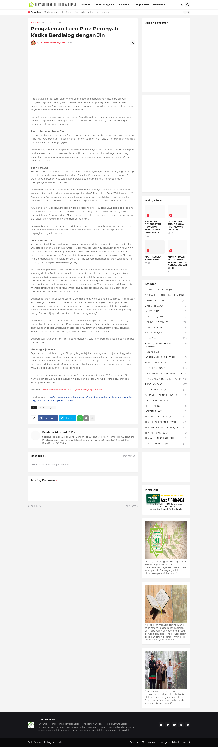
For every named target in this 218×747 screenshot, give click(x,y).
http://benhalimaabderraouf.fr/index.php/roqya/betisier (72, 389)
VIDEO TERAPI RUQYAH (166, 443)
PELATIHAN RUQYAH (166, 368)
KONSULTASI (166, 352)
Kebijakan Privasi (170, 742)
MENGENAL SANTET (166, 362)
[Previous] (185, 12)
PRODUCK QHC (166, 384)
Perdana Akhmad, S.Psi (58, 432)
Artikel (123, 4)
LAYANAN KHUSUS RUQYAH (166, 357)
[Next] (188, 12)
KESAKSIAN (166, 338)
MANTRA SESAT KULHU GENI (153, 258)
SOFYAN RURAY (166, 411)
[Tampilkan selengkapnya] (92, 418)
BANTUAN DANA (166, 305)
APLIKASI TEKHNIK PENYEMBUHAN (166, 295)
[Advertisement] (83, 73)
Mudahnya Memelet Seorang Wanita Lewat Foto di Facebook (76, 12)
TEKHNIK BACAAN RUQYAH (166, 416)
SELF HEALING (166, 406)
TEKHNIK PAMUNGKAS (166, 433)
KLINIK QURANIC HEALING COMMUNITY (166, 345)
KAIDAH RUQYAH (166, 332)
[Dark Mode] (181, 4)
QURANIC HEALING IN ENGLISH (166, 395)
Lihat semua (128, 456)
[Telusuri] (187, 4)
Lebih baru (35, 506)
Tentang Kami (149, 742)
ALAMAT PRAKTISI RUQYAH (166, 289)
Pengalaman (141, 4)
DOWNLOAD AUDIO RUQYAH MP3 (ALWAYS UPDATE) (176, 225)
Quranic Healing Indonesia (48, 742)
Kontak (186, 742)
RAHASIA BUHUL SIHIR (166, 400)
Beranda (85, 4)
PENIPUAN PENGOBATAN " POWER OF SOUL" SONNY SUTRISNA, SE (153, 227)
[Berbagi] (132, 42)
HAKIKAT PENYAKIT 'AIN (166, 322)
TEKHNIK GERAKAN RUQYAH (166, 422)
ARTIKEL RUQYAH (166, 300)
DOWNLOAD (166, 311)
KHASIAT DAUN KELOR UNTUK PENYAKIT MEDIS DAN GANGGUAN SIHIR (177, 262)
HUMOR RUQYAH (51, 23)
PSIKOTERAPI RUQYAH (166, 389)
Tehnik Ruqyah (103, 4)
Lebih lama (130, 506)
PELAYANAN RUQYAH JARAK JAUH (166, 373)
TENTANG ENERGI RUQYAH (166, 438)
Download (159, 4)
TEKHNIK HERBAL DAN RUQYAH (166, 427)
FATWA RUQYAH (166, 316)
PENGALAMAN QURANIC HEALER (166, 379)
